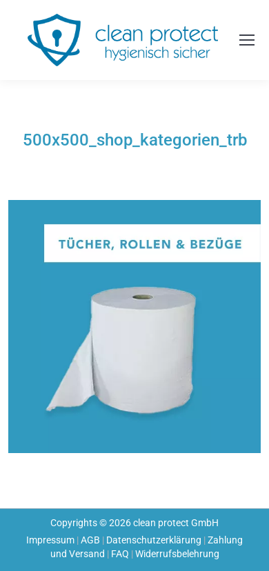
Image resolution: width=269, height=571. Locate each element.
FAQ (120, 553)
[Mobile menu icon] (247, 40)
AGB (90, 539)
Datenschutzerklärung (153, 539)
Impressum (50, 539)
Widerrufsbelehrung (177, 553)
